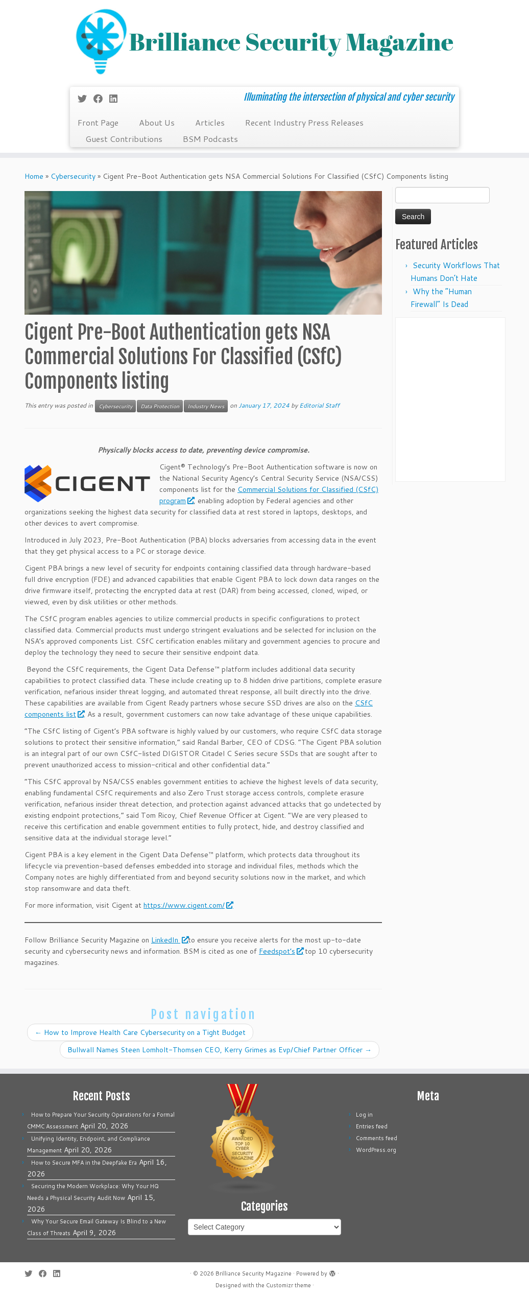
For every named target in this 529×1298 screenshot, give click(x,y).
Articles (210, 122)
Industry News (205, 406)
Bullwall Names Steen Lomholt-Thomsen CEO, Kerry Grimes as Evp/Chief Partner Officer (219, 1050)
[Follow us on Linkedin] (116, 98)
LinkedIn (169, 940)
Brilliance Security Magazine (253, 1273)
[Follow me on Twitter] (85, 98)
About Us (157, 122)
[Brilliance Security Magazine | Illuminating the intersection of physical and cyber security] (264, 42)
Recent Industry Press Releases (304, 122)
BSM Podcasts (210, 139)
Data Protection (159, 406)
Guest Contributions (123, 139)
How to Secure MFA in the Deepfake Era (84, 1163)
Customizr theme (288, 1285)
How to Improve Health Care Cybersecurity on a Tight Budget (140, 1032)
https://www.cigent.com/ (187, 905)
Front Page (98, 122)
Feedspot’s (281, 951)
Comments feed (376, 1138)
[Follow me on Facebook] (101, 98)
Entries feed (372, 1126)
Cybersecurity (73, 176)
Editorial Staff (319, 405)
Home (34, 176)
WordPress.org (376, 1150)
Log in (364, 1115)
